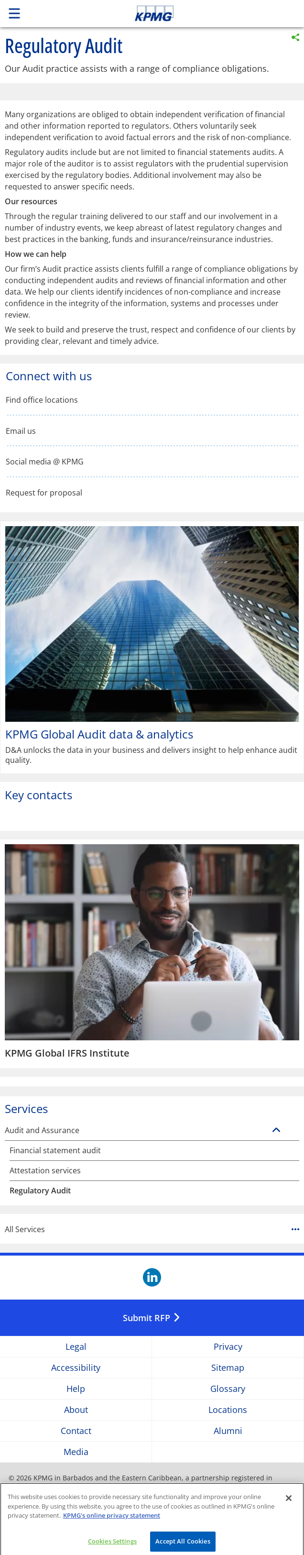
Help (75, 1388)
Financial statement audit (55, 1151)
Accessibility (75, 1367)
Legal (76, 1346)
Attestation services (45, 1171)
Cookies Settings (112, 1545)
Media (76, 1451)
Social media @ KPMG (45, 462)
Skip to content (184, 13)
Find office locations (42, 400)
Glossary (227, 1388)
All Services (152, 1229)
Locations (227, 1409)
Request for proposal (44, 493)
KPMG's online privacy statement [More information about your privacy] (111, 1519)
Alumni (228, 1430)
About (76, 1409)
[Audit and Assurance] (276, 1130)
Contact (76, 1430)
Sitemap (227, 1367)
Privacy (228, 1346)
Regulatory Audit (40, 1191)
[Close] (288, 1501)
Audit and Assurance (42, 1130)
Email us (21, 431)
